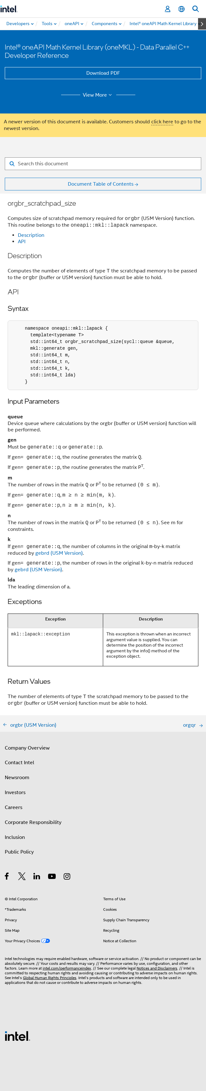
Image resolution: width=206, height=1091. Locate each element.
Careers (13, 807)
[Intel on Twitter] (22, 877)
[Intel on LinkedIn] (37, 877)
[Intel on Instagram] (67, 877)
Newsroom (17, 777)
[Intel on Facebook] (7, 877)
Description (31, 235)
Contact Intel (19, 762)
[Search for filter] (103, 163)
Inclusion (15, 837)
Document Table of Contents (100, 184)
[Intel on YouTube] (52, 877)
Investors (15, 792)
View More (98, 95)
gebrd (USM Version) (59, 553)
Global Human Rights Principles (49, 977)
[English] (181, 9)
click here (162, 122)
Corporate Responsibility (33, 822)
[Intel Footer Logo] (17, 1036)
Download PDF (103, 73)
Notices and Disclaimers (157, 968)
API (21, 241)
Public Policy (19, 852)
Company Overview (27, 748)
